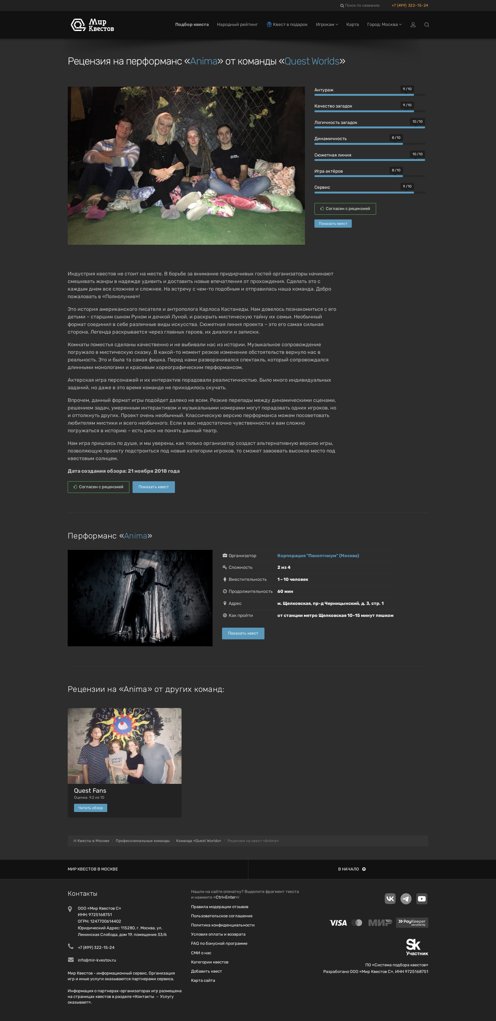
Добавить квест (206, 971)
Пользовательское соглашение (221, 915)
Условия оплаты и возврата (218, 934)
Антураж (323, 90)
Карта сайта (203, 980)
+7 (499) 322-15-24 (410, 5)
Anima (203, 61)
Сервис (322, 187)
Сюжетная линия (332, 155)
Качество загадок (333, 106)
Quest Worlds (311, 61)
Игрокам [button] (327, 24)
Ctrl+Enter (226, 897)
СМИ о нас (201, 952)
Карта (352, 24)
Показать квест (333, 223)
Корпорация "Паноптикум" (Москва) (318, 555)
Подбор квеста (192, 24)
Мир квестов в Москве (93, 869)
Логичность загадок (335, 122)
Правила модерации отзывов (219, 906)
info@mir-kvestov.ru (97, 960)
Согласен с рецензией (345, 208)
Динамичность (330, 138)
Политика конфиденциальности (223, 925)
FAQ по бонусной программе (219, 943)
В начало (352, 869)
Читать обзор (90, 808)
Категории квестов (209, 962)
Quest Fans (90, 790)
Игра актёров (328, 171)
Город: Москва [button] (384, 24)
